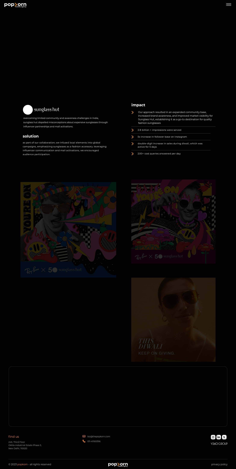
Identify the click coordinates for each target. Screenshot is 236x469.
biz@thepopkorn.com (96, 436)
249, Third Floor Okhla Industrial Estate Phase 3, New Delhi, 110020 (25, 445)
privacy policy (219, 464)
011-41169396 (92, 441)
